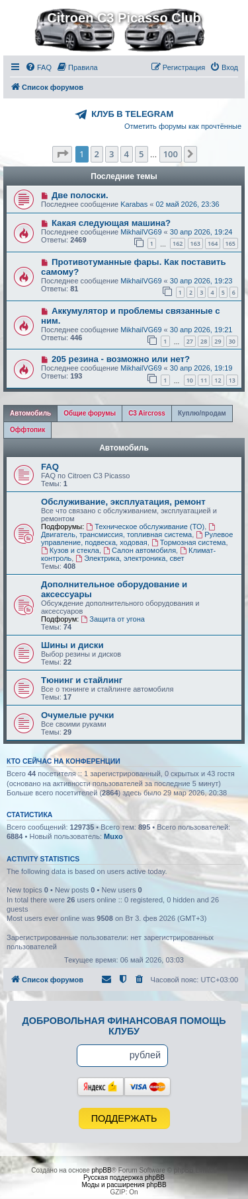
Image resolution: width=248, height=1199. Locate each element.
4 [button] (126, 154)
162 (178, 243)
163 (195, 243)
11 (203, 380)
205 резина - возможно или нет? (121, 359)
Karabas (133, 204)
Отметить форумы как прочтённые (182, 126)
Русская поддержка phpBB (124, 1177)
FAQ (50, 467)
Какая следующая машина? (111, 223)
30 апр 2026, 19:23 (201, 281)
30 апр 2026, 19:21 (201, 330)
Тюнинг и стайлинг (81, 680)
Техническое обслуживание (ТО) (145, 526)
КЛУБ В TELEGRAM (132, 114)
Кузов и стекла (70, 550)
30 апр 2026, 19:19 (201, 368)
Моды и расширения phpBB (123, 1184)
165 (230, 243)
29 (217, 341)
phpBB (102, 1170)
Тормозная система (188, 542)
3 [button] (111, 154)
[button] (62, 154)
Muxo (113, 836)
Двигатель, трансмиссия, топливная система (129, 530)
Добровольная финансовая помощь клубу (124, 1025)
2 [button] (97, 154)
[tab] (30, 413)
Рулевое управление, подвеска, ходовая (137, 538)
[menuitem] (38, 67)
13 (232, 380)
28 (203, 341)
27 (189, 341)
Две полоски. (80, 195)
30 (232, 341)
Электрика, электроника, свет (129, 558)
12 (217, 380)
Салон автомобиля (139, 550)
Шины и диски (72, 645)
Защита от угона (112, 619)
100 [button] (170, 154)
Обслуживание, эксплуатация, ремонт (123, 502)
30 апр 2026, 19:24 (201, 232)
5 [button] (141, 154)
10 (189, 380)
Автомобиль (124, 448)
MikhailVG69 (140, 232)
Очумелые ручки (77, 715)
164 (213, 243)
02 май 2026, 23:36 (187, 204)
